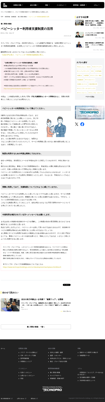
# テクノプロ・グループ (7, 33)
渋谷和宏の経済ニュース (87, 380)
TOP (2, 17)
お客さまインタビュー (27, 375)
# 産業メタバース (82, 84)
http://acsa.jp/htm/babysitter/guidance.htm (17, 88)
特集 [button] (46, 5)
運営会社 (33, 398)
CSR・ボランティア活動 (28, 355)
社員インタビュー (26, 372)
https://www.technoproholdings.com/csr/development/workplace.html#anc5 (32, 267)
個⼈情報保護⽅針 (5, 398)
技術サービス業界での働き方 (89, 352)
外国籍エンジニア (26, 361)
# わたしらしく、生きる (84, 67)
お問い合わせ (20, 398)
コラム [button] (96, 5)
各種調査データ (85, 355)
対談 (21, 378)
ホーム (3, 348)
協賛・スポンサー (55, 355)
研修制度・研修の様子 (57, 378)
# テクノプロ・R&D (96, 75)
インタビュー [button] (61, 5)
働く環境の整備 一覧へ (36, 327)
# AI (92, 71)
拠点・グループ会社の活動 (58, 361)
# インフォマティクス (83, 71)
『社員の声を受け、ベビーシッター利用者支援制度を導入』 (22, 55)
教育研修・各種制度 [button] (79, 5)
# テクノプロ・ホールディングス (86, 88)
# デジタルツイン (90, 80)
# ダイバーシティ (97, 67)
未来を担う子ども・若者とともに (60, 358)
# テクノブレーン (82, 93)
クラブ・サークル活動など (28, 352)
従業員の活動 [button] (17, 5)
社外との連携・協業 (56, 352)
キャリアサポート (55, 375)
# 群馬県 (86, 75)
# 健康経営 (80, 80)
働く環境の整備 (22, 17)
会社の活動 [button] (33, 5)
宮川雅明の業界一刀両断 (87, 377)
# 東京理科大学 (93, 84)
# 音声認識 (98, 71)
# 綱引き (79, 75)
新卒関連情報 (24, 358)
